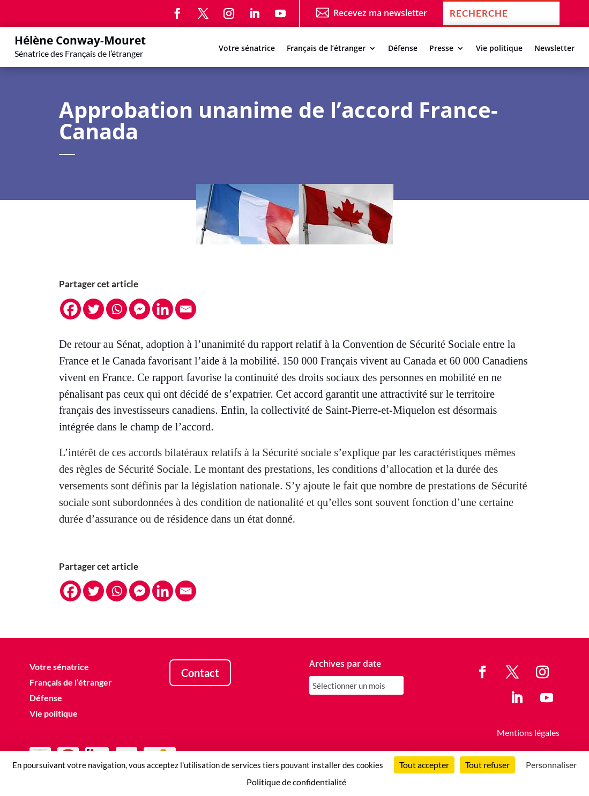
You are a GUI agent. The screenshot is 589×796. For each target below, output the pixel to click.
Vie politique (499, 48)
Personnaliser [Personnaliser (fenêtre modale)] (551, 765)
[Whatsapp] (116, 309)
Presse (441, 48)
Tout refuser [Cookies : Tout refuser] (487, 765)
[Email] (185, 309)
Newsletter (554, 48)
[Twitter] (93, 309)
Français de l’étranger (326, 48)
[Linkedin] (162, 309)
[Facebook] (70, 309)
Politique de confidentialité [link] (296, 782)
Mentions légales (528, 732)
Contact (200, 672)
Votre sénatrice (247, 48)
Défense (402, 48)
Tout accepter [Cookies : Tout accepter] (424, 765)
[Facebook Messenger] (139, 309)
